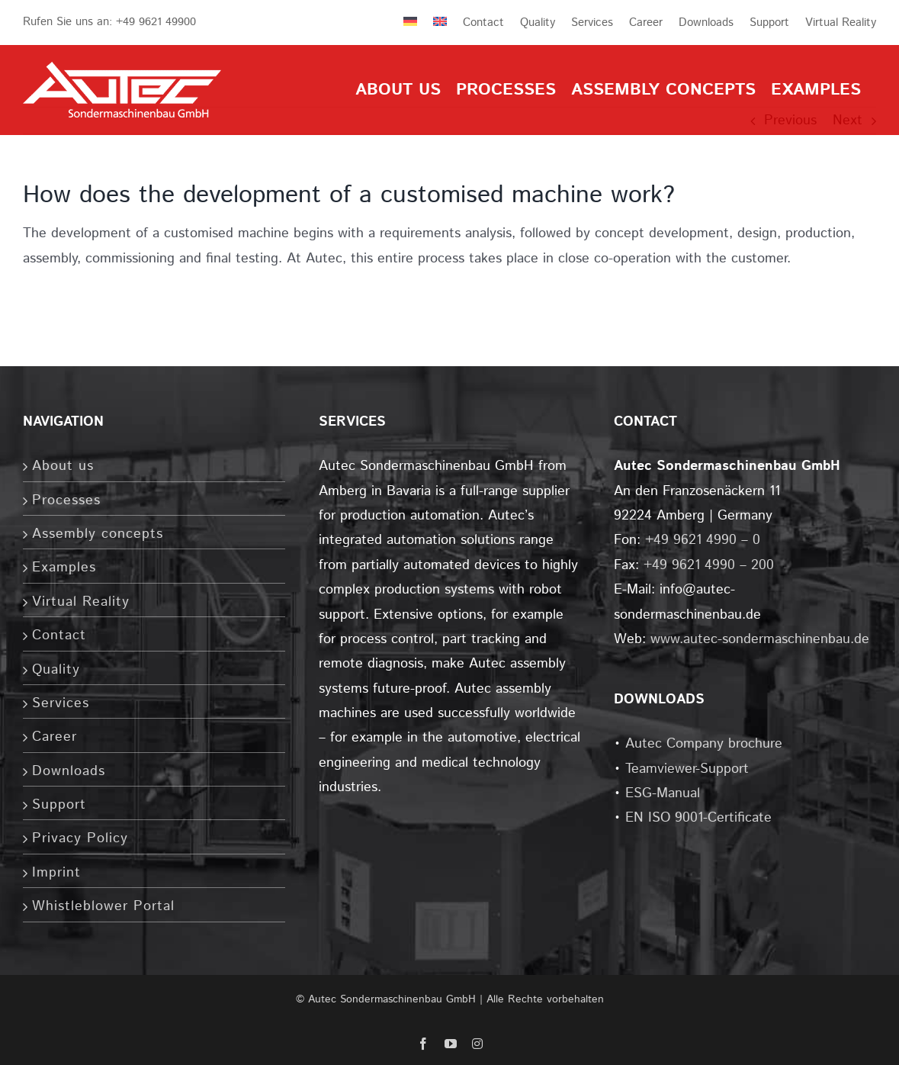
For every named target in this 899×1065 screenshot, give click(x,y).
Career (54, 737)
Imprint (56, 873)
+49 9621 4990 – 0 (702, 540)
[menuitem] (402, 22)
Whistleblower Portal (103, 906)
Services (60, 703)
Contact (59, 635)
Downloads (68, 771)
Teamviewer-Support (687, 769)
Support (59, 805)
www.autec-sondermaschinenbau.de (759, 639)
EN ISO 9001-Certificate (698, 818)
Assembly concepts (97, 534)
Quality (56, 670)
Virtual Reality (81, 602)
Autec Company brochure (703, 744)
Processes (66, 500)
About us (63, 466)
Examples (64, 568)
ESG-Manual (662, 793)
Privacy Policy (80, 838)
